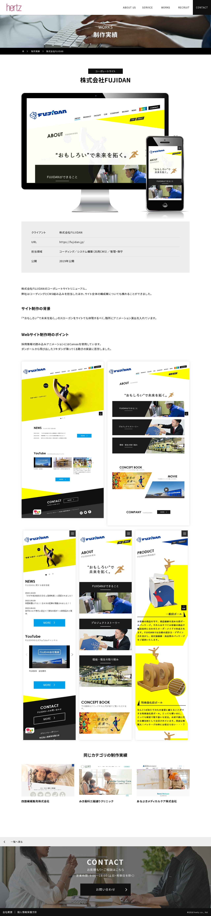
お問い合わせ (105, 889)
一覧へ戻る (17, 841)
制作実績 (35, 51)
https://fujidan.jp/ (71, 242)
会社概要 (8, 912)
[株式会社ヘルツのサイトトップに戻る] (14, 7)
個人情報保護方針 (27, 912)
